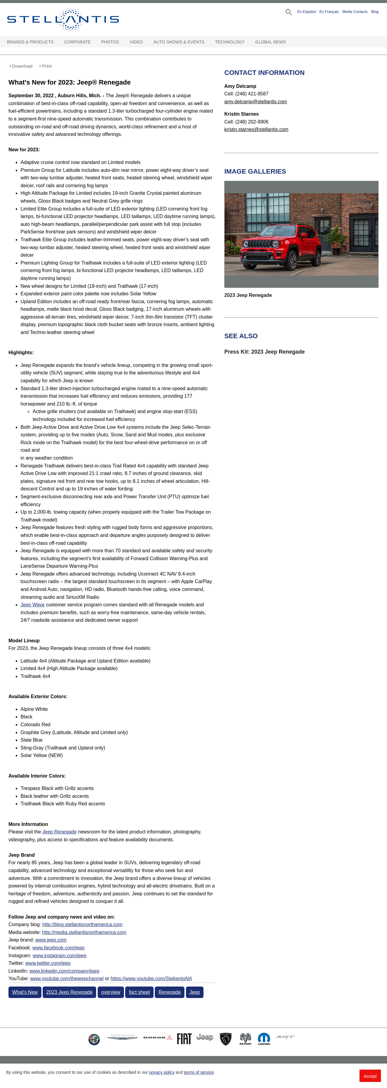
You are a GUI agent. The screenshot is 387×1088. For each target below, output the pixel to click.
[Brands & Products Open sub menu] (56, 42)
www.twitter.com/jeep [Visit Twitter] (47, 963)
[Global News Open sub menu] (289, 42)
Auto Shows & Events (179, 42)
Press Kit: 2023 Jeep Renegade (264, 352)
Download (22, 66)
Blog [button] (375, 12)
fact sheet (139, 992)
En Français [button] (329, 12)
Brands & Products (30, 42)
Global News (270, 42)
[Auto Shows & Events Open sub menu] (207, 42)
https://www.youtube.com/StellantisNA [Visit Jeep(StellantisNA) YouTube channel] (151, 978)
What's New (25, 992)
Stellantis (76, 19)
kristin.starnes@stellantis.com (256, 129)
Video (136, 42)
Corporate (77, 42)
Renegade (169, 992)
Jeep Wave (32, 604)
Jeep (195, 992)
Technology (230, 42)
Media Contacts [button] (355, 12)
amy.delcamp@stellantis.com (255, 101)
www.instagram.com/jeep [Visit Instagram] (59, 955)
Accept (370, 1076)
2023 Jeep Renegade (69, 992)
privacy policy (161, 1072)
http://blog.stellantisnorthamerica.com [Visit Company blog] (82, 924)
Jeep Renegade (59, 831)
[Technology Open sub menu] (247, 42)
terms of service (199, 1072)
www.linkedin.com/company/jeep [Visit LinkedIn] (64, 971)
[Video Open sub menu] (146, 42)
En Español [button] (306, 12)
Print (46, 66)
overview (110, 992)
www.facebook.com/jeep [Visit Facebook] (58, 947)
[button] (288, 11)
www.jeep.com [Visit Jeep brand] (51, 939)
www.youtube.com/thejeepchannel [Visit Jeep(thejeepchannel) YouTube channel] (67, 978)
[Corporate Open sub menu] (94, 42)
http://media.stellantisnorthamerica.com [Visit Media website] (84, 932)
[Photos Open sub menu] (122, 42)
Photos (110, 42)
